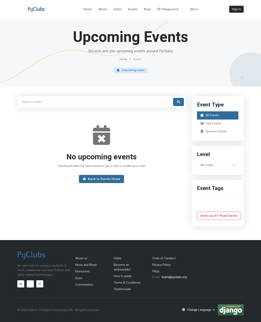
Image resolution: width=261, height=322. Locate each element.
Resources (82, 271)
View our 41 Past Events (219, 216)
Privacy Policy (161, 265)
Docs (78, 278)
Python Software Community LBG (50, 310)
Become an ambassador (122, 267)
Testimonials (122, 289)
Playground (167, 9)
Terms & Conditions (127, 282)
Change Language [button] (197, 310)
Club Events (210, 123)
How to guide (123, 276)
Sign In (236, 9)
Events (132, 9)
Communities (84, 284)
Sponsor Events (213, 131)
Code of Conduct (164, 258)
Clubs (117, 9)
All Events (209, 115)
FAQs (155, 271)
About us (81, 258)
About (102, 9)
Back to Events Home (101, 179)
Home (87, 9)
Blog (147, 9)
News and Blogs (86, 265)
